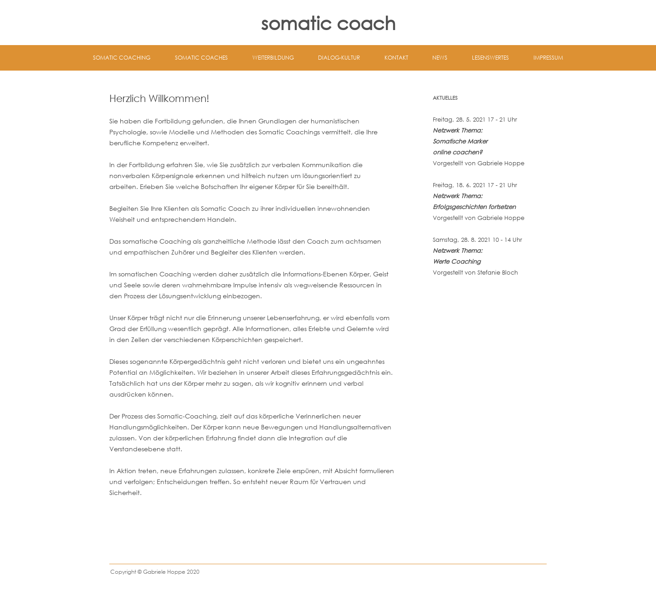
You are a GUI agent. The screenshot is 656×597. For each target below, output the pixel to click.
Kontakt (396, 57)
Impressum (548, 57)
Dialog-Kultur (339, 57)
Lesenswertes (490, 57)
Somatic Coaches (201, 57)
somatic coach (328, 22)
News (439, 57)
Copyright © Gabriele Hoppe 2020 (155, 572)
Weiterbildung (273, 57)
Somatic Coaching (121, 57)
